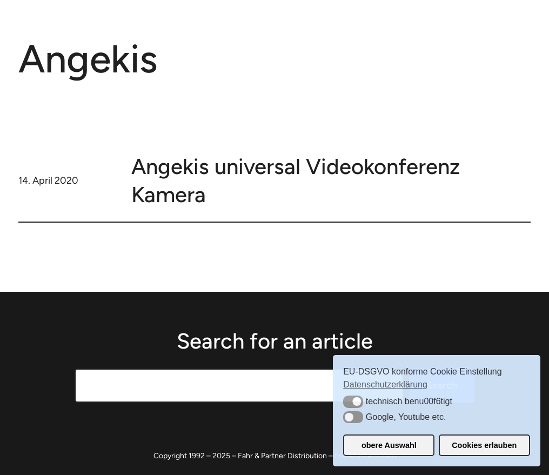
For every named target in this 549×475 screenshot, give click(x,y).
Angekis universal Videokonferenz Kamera (295, 180)
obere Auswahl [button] (389, 445)
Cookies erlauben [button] (484, 445)
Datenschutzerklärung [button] (385, 384)
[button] (353, 401)
